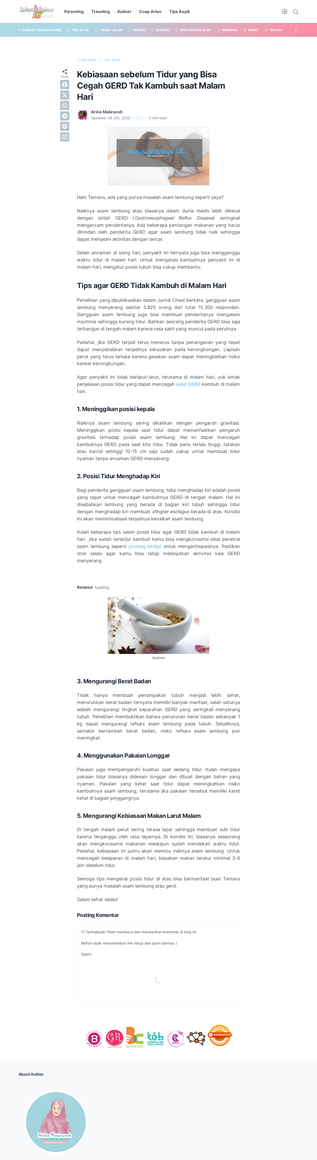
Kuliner (124, 11)
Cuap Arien (150, 11)
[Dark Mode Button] (285, 11)
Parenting (74, 11)
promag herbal (145, 546)
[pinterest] (64, 126)
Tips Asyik (179, 11)
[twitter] (64, 95)
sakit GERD (188, 384)
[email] (64, 136)
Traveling (100, 11)
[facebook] (64, 84)
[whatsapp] (64, 105)
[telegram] (64, 116)
